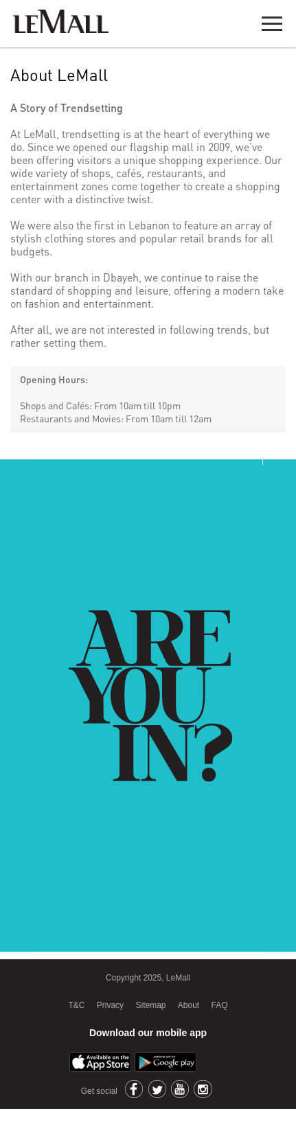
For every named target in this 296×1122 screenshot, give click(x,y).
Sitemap (150, 1005)
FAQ (220, 1005)
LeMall (61, 21)
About (188, 1005)
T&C (76, 1005)
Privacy (110, 1005)
